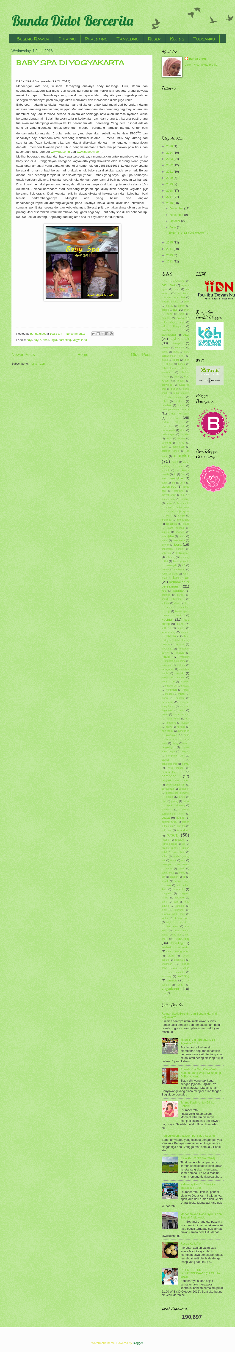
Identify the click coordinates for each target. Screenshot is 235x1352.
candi (181, 405)
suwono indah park (173, 914)
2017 (170, 196)
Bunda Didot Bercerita (72, 20)
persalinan (168, 788)
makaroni (166, 665)
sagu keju (179, 852)
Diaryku (67, 39)
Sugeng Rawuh (33, 39)
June (173, 227)
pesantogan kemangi (177, 793)
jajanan (180, 532)
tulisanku (183, 947)
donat (175, 462)
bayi (29, 340)
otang (175, 743)
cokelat (185, 434)
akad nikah (179, 297)
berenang (180, 347)
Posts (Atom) (38, 363)
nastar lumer (173, 718)
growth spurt (169, 495)
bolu (176, 376)
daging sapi (179, 447)
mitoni (186, 690)
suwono (179, 910)
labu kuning (168, 632)
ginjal (182, 482)
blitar (176, 359)
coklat (169, 438)
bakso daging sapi (173, 322)
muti (182, 710)
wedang (166, 976)
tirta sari (176, 934)
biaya (176, 351)
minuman (171, 689)
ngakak (185, 722)
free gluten (177, 478)
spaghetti (166, 893)
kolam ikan (183, 607)
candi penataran (170, 409)
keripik (180, 595)
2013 (170, 255)
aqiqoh (165, 310)
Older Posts (141, 354)
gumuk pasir (168, 499)
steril (164, 901)
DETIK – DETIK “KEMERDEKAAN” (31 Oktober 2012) (200, 1273)
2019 (170, 184)
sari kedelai (183, 864)
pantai (185, 763)
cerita (174, 417)
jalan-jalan (168, 536)
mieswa (185, 685)
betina (165, 351)
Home (82, 354)
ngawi (169, 727)
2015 (170, 242)
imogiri (181, 515)
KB (183, 565)
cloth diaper (168, 434)
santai (173, 860)
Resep (154, 39)
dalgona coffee (170, 451)
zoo (164, 993)
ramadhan (183, 830)
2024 (170, 152)
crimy (181, 442)
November (177, 214)
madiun (166, 656)
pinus (182, 797)
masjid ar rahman (173, 677)
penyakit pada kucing (175, 780)
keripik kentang (172, 599)
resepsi (165, 840)
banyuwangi (169, 334)
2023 (170, 158)
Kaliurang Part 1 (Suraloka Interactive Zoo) (197, 1186)
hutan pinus (183, 507)
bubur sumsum (175, 397)
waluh (186, 968)
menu (165, 681)
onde (186, 735)
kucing (167, 619)
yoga (180, 984)
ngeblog (181, 727)
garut (164, 482)
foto (164, 478)
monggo (169, 694)
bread (180, 380)
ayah (186, 310)
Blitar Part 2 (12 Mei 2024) (197, 1158)
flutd (183, 474)
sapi (183, 860)
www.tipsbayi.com (89, 151)
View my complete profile (201, 64)
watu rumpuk (175, 972)
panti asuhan (175, 768)
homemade (183, 503)
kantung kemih (181, 561)
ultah (171, 955)
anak (186, 301)
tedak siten (183, 922)
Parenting (96, 39)
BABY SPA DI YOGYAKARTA (70, 63)
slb (183, 877)
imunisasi (166, 519)
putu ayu (166, 830)
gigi (173, 482)
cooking (166, 442)
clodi (182, 430)
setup (182, 872)
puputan (181, 826)
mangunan (168, 669)
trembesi (166, 947)
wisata (172, 980)
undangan (167, 964)
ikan (168, 515)
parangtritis (168, 772)
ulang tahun (182, 951)
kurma (181, 628)
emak (181, 466)
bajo (182, 314)
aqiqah (181, 306)
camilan (166, 405)
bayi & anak (41, 340)
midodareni (171, 685)
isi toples (171, 523)
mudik (165, 698)
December (177, 208)
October (175, 221)
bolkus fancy (169, 368)
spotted (179, 897)
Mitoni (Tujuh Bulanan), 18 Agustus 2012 (197, 1041)
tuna (168, 951)
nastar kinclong (181, 714)
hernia (169, 503)
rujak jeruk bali (169, 848)
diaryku (181, 455)
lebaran (171, 636)
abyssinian (179, 281)
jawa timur (179, 540)
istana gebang (175, 528)
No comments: (76, 333)
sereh (182, 868)
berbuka (166, 347)
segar (169, 868)
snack (165, 881)
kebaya (165, 569)
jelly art (165, 545)
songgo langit (181, 881)
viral (175, 968)
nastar (165, 714)
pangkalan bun (175, 755)
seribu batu (168, 872)
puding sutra (169, 821)
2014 (170, 249)
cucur (164, 447)
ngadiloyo (171, 722)
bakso (180, 318)
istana (186, 524)
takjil (168, 922)
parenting (65, 340)
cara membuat (179, 413)
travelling (177, 943)
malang (181, 665)
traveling (182, 939)
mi (173, 681)
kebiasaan (179, 569)
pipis (164, 801)
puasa (166, 817)
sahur (165, 856)
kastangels (171, 565)
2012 (170, 261)
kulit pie (166, 628)
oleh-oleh (171, 735)
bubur (174, 388)
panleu (166, 759)
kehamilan (181, 578)
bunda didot (197, 58)
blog (187, 360)
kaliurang (170, 557)
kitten (186, 603)
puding (181, 817)
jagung (165, 532)
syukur (165, 918)
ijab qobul (184, 511)
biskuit (165, 360)
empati (165, 470)
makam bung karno (175, 661)
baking (165, 318)
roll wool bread (169, 844)
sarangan (166, 864)
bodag (181, 364)
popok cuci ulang (175, 805)
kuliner (180, 624)
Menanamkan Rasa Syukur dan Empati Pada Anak (201, 1215)
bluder (169, 364)
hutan (168, 507)
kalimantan (182, 553)
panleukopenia (169, 764)
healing (185, 499)
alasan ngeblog (170, 301)
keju (164, 590)
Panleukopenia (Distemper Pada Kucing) (188, 1135)
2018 (170, 190)
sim (163, 877)
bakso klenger (171, 326)
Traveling (127, 39)
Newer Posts (23, 354)
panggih (185, 751)
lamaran (185, 632)
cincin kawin (168, 430)
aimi (177, 289)
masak (179, 673)
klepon (169, 607)
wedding (183, 976)
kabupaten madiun (172, 549)
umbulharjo (179, 960)
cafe (164, 401)
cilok (182, 426)
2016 (170, 203)
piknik (169, 797)
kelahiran (178, 590)
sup (176, 901)
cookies (181, 438)
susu (164, 910)
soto (168, 885)
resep (173, 834)
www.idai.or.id (60, 151)
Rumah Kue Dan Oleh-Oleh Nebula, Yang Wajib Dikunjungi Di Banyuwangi (200, 1073)
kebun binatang (170, 573)
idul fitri (170, 511)
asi (175, 309)
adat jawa (168, 285)
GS (183, 495)
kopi (168, 611)
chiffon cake (171, 422)
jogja (54, 340)
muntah (180, 698)
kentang (166, 595)
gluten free (169, 486)
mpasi (181, 693)
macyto (180, 653)
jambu (182, 536)
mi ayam (184, 681)
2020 (170, 177)
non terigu (168, 730)
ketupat (165, 603)
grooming (179, 491)
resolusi (179, 839)
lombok (180, 644)
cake (179, 401)
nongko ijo (183, 731)
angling (169, 306)
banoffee (166, 330)
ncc (187, 718)
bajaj (169, 314)
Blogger (138, 1343)
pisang (174, 801)
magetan (184, 657)
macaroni (166, 648)
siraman (174, 877)
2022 (170, 165)
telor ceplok (172, 926)
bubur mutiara (181, 393)
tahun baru (182, 918)
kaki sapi (166, 553)
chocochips (168, 426)
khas (176, 603)
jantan (165, 540)
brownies (167, 384)
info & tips (183, 519)
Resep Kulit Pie (190, 1243)
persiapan (184, 789)
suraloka (179, 906)
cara (186, 409)
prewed (165, 809)
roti (183, 843)
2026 (170, 146)
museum (167, 702)
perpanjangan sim (175, 784)
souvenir (179, 889)
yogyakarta (80, 340)
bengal (177, 343)
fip (175, 474)
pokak (186, 801)
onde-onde (172, 739)
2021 (170, 171)
